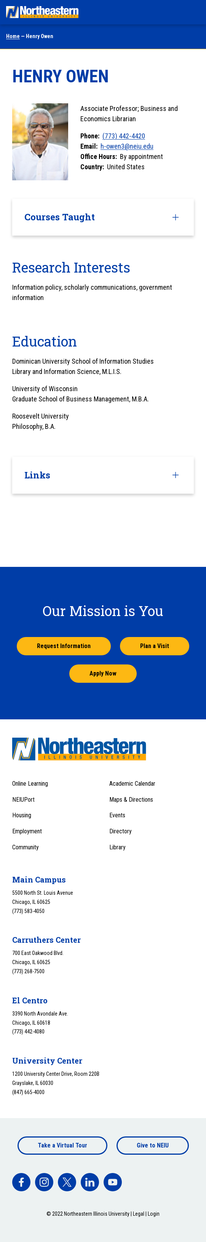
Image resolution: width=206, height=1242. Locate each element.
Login (154, 1214)
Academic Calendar (132, 783)
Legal (138, 1214)
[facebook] (21, 1182)
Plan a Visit (154, 646)
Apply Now (103, 673)
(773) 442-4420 (123, 136)
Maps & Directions (131, 799)
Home (13, 36)
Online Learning (30, 783)
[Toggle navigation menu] (193, 12)
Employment (27, 831)
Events (117, 815)
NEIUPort (23, 799)
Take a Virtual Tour (62, 1145)
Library (117, 847)
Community (25, 847)
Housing (21, 815)
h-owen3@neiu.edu (127, 146)
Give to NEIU (153, 1145)
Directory (120, 831)
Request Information (64, 646)
